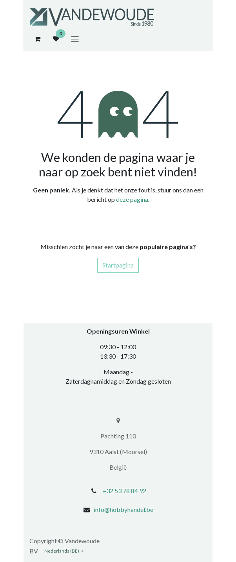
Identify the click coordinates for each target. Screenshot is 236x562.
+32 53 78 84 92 (124, 490)
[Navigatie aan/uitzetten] (75, 39)
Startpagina (118, 265)
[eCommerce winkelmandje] (37, 39)
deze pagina (132, 199)
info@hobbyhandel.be (123, 509)
